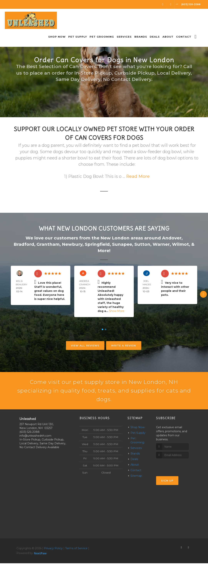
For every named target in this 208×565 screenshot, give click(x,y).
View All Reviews (85, 345)
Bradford (24, 244)
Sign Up (167, 482)
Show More (116, 311)
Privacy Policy (53, 550)
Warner (161, 244)
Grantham (48, 244)
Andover (171, 238)
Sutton (142, 244)
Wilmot (180, 244)
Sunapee (122, 244)
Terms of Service (76, 550)
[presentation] (176, 467)
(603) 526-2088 (29, 433)
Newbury (72, 244)
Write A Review (123, 345)
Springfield (97, 244)
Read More (138, 176)
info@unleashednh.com (35, 437)
